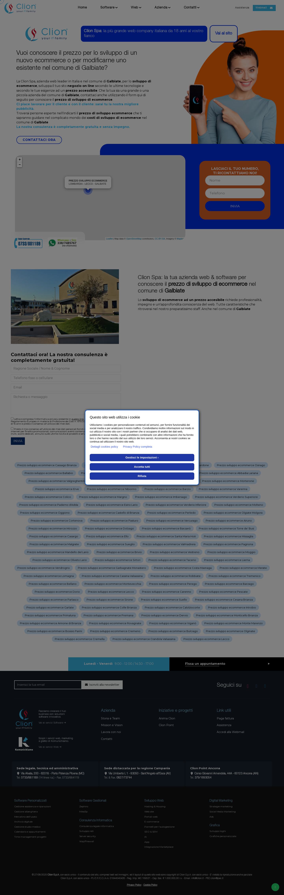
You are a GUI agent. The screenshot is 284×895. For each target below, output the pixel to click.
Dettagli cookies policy (104, 446)
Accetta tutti (142, 466)
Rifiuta (142, 476)
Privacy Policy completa (137, 446)
